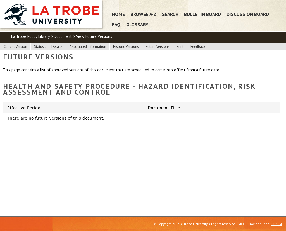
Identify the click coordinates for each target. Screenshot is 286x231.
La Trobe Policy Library (30, 36)
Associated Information (88, 46)
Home (118, 14)
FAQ (116, 24)
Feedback (197, 46)
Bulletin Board (202, 14)
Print (180, 46)
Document (63, 36)
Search (170, 14)
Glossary (137, 24)
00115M (276, 224)
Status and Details (48, 46)
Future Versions (158, 46)
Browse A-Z (143, 14)
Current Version (15, 46)
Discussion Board (248, 14)
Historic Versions (126, 46)
